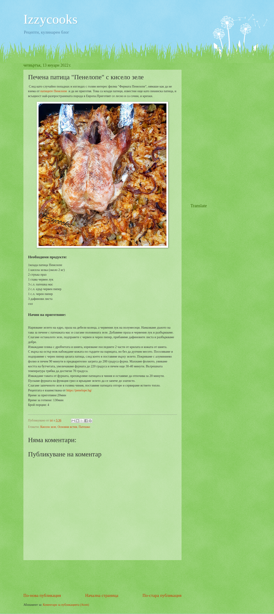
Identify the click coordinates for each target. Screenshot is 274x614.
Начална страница (101, 595)
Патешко (84, 427)
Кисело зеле (48, 427)
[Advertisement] (104, 576)
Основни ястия (67, 427)
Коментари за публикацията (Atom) (66, 604)
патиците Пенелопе (53, 91)
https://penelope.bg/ (79, 390)
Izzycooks (50, 19)
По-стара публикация (162, 595)
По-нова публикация (42, 595)
